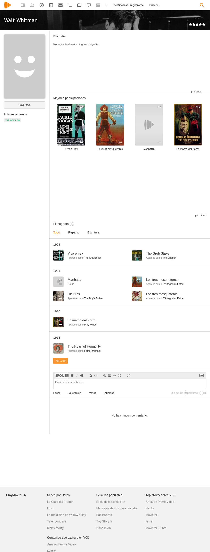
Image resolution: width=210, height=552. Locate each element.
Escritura (93, 232)
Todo (56, 232)
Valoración (74, 392)
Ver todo (60, 360)
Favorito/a (25, 104)
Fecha (56, 392)
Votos (92, 392)
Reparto (73, 232)
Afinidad (109, 392)
